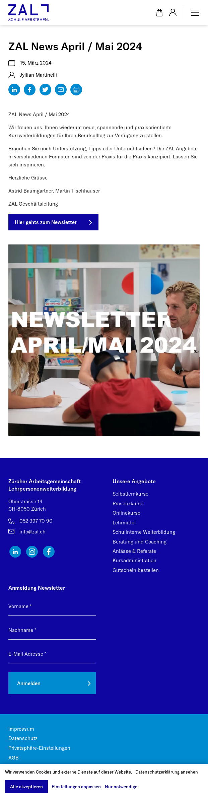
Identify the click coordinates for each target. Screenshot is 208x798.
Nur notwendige (121, 786)
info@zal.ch (32, 531)
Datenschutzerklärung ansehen (166, 772)
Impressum (21, 729)
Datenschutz (23, 738)
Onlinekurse (126, 513)
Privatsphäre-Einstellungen (39, 748)
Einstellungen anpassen (76, 786)
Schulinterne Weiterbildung (144, 532)
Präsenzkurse (128, 503)
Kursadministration (134, 560)
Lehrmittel (124, 522)
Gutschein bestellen (136, 570)
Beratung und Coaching (139, 541)
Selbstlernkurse (130, 494)
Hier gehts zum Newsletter (46, 222)
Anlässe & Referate (134, 551)
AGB (13, 757)
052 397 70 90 (36, 521)
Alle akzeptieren (26, 786)
